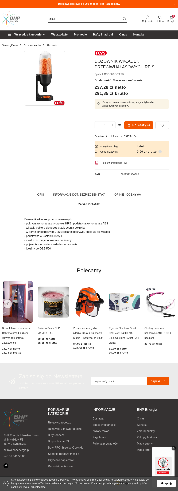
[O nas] (123, 34)
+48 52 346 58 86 (14, 456)
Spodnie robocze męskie (63, 453)
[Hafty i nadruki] (103, 34)
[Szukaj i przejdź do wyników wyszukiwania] (124, 19)
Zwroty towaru (101, 431)
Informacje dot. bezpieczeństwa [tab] (79, 194)
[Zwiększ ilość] (112, 125)
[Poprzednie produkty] (8, 304)
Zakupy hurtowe (147, 437)
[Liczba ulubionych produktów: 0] (160, 19)
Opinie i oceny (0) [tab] (127, 194)
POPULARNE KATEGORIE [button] (58, 411)
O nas (141, 418)
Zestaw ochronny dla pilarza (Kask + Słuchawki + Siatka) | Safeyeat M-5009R (89, 333)
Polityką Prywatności (72, 479)
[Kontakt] (138, 34)
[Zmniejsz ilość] (97, 125)
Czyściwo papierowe (61, 460)
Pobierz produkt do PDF (111, 163)
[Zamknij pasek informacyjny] (174, 4)
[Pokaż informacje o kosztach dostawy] (160, 152)
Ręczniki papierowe (60, 466)
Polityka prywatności (105, 443)
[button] (44, 78)
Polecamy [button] (89, 270)
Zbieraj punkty (146, 431)
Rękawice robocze (59, 422)
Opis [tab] (40, 194)
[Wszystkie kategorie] (25, 34)
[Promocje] (80, 34)
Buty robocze (56, 435)
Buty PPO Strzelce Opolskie (65, 447)
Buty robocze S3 (58, 441)
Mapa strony (145, 443)
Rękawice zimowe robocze (65, 428)
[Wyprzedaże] (59, 34)
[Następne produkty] (170, 304)
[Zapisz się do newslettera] (119, 381)
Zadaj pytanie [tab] (89, 204)
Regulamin (99, 437)
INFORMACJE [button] (103, 409)
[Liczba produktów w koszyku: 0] (171, 19)
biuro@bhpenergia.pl (16, 450)
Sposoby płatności (104, 424)
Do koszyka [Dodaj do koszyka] (138, 125)
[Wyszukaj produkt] (87, 19)
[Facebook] (5, 465)
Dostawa (97, 418)
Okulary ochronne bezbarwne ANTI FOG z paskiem (158, 333)
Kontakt (142, 424)
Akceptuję (166, 483)
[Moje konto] (147, 19)
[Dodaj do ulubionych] (162, 125)
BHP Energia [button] (147, 409)
